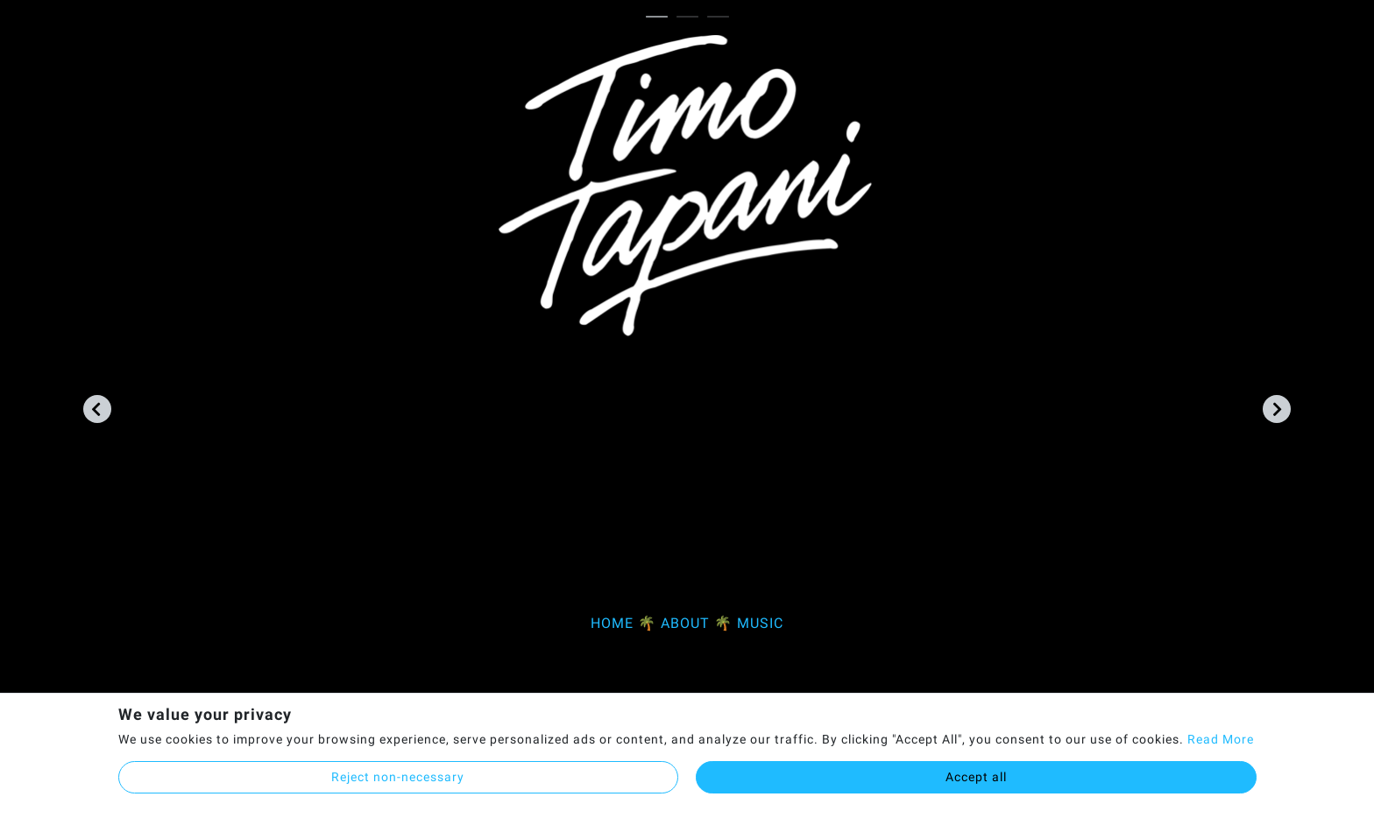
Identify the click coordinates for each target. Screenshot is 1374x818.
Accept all (976, 777)
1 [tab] (661, 17)
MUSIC (760, 623)
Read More (1220, 739)
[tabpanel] (687, 343)
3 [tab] (722, 17)
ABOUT (685, 623)
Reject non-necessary (397, 777)
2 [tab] (691, 17)
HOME (612, 623)
